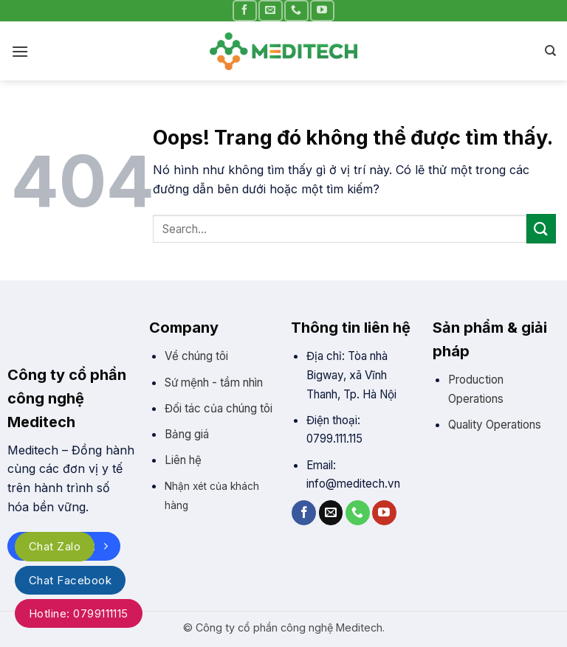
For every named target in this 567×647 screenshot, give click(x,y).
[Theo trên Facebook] (244, 10)
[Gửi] (541, 228)
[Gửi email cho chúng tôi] (270, 10)
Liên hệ (183, 460)
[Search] (550, 51)
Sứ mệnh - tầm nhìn (214, 383)
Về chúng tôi (196, 356)
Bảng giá (187, 434)
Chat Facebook (70, 580)
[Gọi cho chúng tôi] (296, 10)
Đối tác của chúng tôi (218, 408)
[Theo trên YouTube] (322, 10)
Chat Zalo (54, 546)
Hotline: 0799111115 (78, 613)
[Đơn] (20, 51)
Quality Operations (494, 425)
